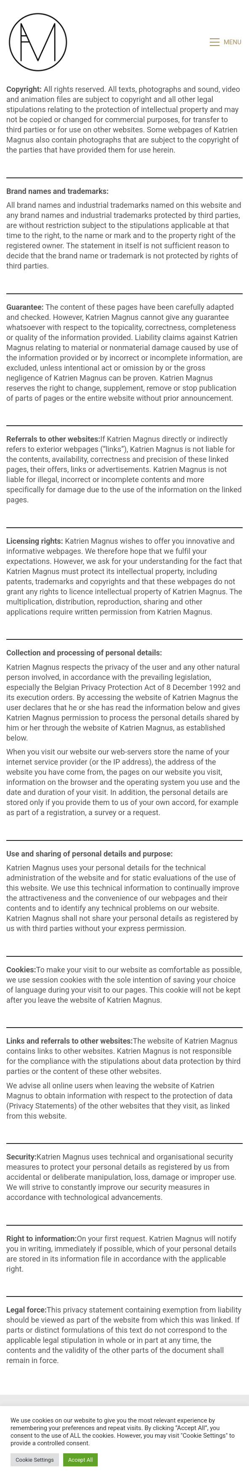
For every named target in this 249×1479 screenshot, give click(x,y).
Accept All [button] (80, 1460)
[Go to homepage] (38, 42)
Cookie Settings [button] (35, 1460)
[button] (226, 42)
